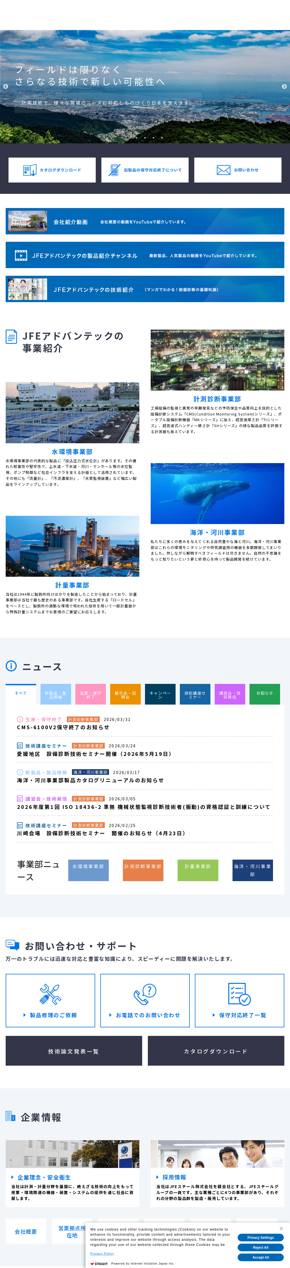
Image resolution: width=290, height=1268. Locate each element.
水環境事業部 (88, 866)
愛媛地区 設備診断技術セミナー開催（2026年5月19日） (96, 754)
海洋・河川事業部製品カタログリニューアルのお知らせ (91, 780)
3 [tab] (145, 138)
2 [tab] (136, 138)
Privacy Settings (261, 1238)
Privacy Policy (102, 1253)
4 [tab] (153, 138)
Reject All (260, 1248)
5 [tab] (162, 138)
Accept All (260, 1257)
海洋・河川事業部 (90, 772)
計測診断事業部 (83, 719)
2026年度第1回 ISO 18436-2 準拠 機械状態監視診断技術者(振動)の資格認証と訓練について (144, 807)
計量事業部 (198, 866)
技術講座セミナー (46, 746)
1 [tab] (128, 138)
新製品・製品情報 (46, 772)
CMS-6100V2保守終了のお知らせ (63, 727)
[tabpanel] (145, 86)
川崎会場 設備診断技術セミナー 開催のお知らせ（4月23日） (102, 833)
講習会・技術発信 (46, 799)
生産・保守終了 (43, 719)
